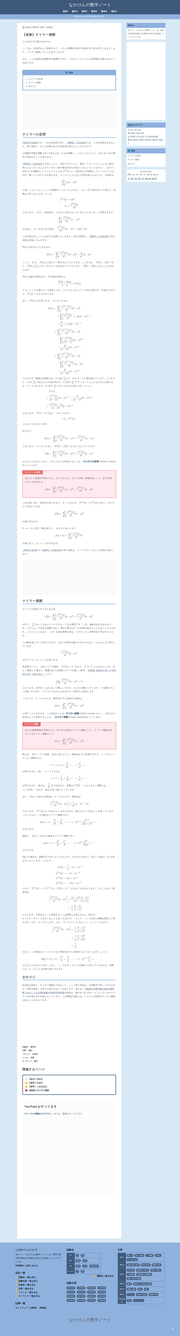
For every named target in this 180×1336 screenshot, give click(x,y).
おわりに (32, 86)
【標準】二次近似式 (77, 143)
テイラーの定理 (35, 79)
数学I (65, 11)
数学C (114, 11)
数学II (84, 11)
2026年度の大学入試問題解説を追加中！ (90, 16)
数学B (94, 11)
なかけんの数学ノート (90, 4)
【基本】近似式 (30, 143)
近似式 (49, 27)
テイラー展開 (34, 83)
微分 (42, 27)
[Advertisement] (69, 111)
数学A (75, 11)
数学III (104, 11)
